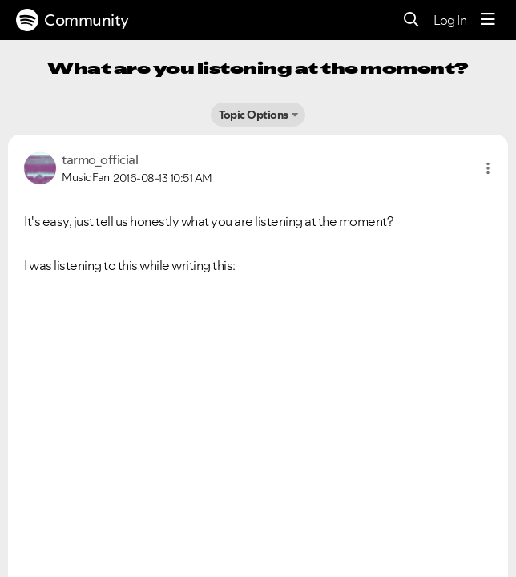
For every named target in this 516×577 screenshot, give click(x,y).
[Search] (411, 20)
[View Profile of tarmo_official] (100, 159)
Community (72, 20)
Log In (449, 20)
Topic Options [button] (253, 115)
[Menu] (488, 20)
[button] (488, 168)
